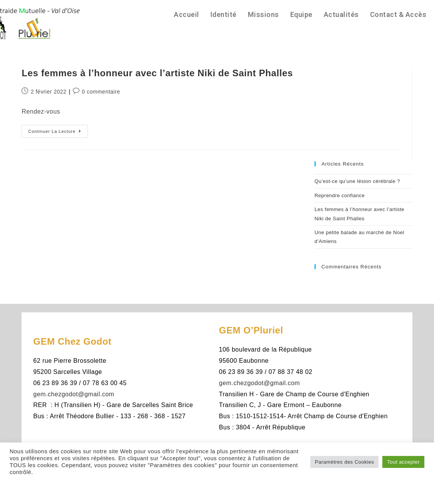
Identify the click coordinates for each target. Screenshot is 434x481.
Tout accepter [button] (403, 462)
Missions (263, 14)
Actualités (341, 14)
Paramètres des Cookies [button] (344, 462)
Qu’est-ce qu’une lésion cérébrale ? (357, 181)
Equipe (301, 14)
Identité (223, 14)
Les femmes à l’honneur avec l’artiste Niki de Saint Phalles (157, 73)
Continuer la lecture (58, 129)
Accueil (186, 14)
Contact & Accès (398, 14)
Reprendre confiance (340, 195)
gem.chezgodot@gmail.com (73, 394)
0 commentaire (101, 92)
